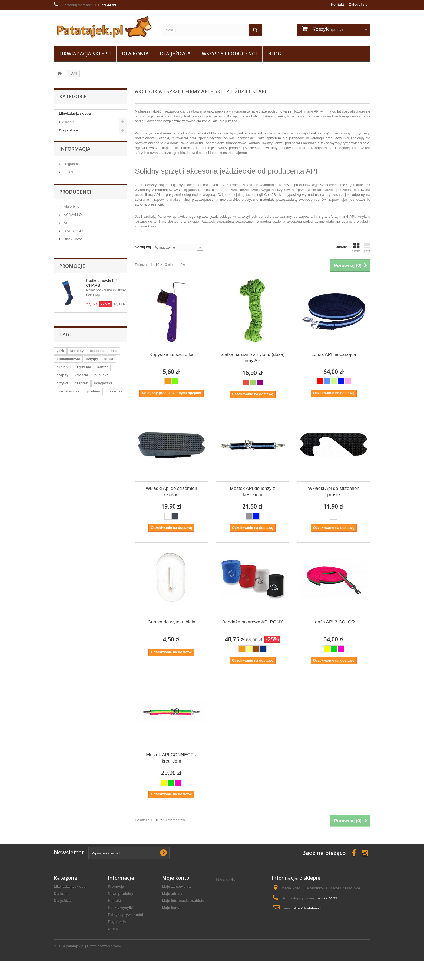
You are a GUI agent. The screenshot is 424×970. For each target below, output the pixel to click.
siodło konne (227, 920)
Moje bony (170, 908)
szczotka (97, 369)
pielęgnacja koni (230, 927)
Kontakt (337, 4)
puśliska (101, 393)
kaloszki (81, 393)
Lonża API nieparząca (333, 354)
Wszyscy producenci (229, 53)
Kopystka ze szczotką (171, 354)
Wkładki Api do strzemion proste (333, 491)
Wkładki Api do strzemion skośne (171, 491)
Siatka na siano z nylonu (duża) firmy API (252, 357)
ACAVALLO (72, 217)
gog (60, 417)
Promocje (72, 276)
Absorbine (71, 208)
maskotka (114, 409)
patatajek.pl (75, 955)
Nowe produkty (120, 894)
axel (114, 369)
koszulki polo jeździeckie (237, 906)
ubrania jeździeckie (232, 913)
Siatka (356, 248)
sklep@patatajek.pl (308, 908)
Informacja (74, 151)
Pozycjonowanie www (104, 955)
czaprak (81, 401)
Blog (274, 53)
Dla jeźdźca (175, 53)
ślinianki (64, 385)
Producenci (75, 194)
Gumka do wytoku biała (172, 622)
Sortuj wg (143, 247)
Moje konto (175, 878)
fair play (77, 369)
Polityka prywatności (125, 915)
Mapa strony (118, 936)
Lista (367, 248)
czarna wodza (68, 409)
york (60, 369)
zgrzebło (84, 385)
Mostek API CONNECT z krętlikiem (171, 758)
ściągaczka (103, 401)
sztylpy (92, 377)
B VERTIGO (73, 233)
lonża (108, 377)
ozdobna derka (228, 887)
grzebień (93, 409)
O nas (68, 173)
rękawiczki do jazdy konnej (233, 896)
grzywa (62, 401)
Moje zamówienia (176, 887)
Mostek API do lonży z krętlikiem (252, 491)
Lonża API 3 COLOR (334, 622)
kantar (102, 385)
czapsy (62, 393)
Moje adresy (172, 894)
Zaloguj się (358, 4)
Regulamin (72, 165)
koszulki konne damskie (236, 934)
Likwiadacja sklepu (85, 53)
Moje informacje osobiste (183, 901)
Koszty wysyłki (120, 908)
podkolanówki (68, 377)
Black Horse (73, 241)
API (66, 225)
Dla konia (135, 53)
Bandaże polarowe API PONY (252, 622)
